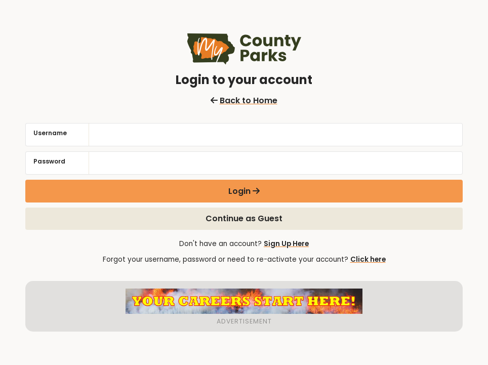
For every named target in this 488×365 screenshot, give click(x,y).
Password (49, 161)
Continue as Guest (244, 218)
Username (50, 133)
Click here (368, 259)
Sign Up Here (286, 244)
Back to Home (244, 100)
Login (239, 191)
